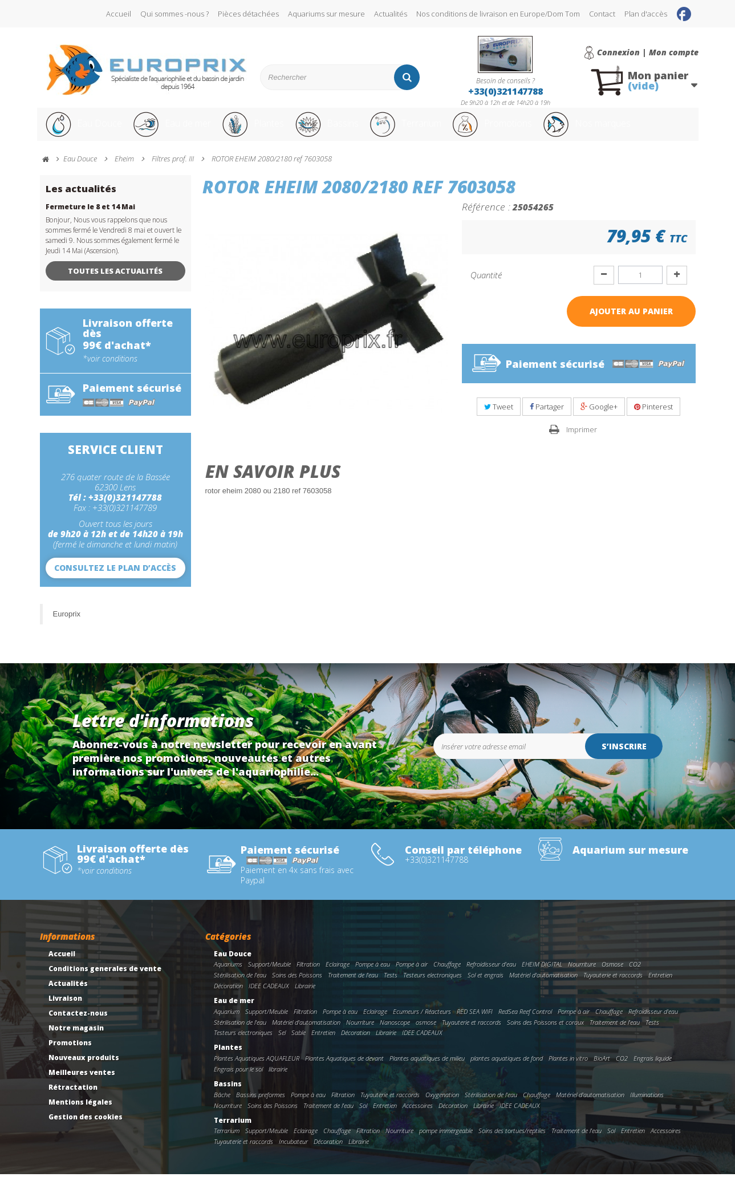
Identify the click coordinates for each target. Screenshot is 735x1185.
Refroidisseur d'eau (491, 975)
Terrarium (430, 130)
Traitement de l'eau (353, 985)
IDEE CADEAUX (269, 996)
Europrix (66, 624)
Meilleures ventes (81, 1083)
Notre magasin (76, 1039)
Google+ (599, 417)
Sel (282, 1043)
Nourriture (582, 975)
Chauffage (447, 975)
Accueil (118, 14)
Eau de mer (178, 130)
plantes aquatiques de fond (506, 1069)
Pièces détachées (248, 14)
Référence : (486, 217)
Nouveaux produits (83, 1068)
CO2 (635, 975)
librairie (278, 1080)
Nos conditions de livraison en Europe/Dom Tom (498, 14)
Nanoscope (395, 1033)
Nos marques (631, 130)
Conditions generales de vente (104, 979)
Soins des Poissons (297, 985)
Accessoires (418, 1116)
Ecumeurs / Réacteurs (422, 1022)
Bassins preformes (260, 1105)
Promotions (527, 130)
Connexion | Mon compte (648, 52)
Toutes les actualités (115, 282)
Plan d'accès (645, 14)
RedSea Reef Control (525, 1022)
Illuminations (647, 1105)
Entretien (660, 985)
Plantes (266, 130)
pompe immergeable (446, 1141)
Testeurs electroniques (432, 985)
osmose (426, 1033)
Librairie (305, 996)
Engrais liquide (653, 1069)
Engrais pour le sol (238, 1080)
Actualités (390, 14)
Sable (298, 1043)
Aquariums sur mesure (326, 14)
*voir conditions (110, 369)
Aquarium (226, 1022)
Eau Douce (83, 130)
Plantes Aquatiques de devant (344, 1069)
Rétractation (73, 1098)
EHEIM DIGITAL (542, 975)
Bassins (344, 130)
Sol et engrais (485, 985)
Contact (602, 14)
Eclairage (338, 975)
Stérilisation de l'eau (240, 985)
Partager (547, 417)
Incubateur (293, 1152)
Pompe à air (412, 975)
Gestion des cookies (85, 1128)
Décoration (228, 996)
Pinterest (653, 417)
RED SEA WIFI (475, 1022)
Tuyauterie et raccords (613, 985)
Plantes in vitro (568, 1069)
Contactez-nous (78, 1024)
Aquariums (228, 975)
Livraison (65, 1009)
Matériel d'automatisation (543, 985)
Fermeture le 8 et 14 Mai (90, 217)
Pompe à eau (372, 975)
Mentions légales (80, 1113)
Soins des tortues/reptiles (512, 1141)
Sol (363, 1116)
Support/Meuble (269, 975)
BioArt (602, 1069)
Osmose (612, 975)
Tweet (498, 417)
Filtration (308, 975)
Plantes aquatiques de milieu (427, 1069)
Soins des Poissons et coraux (545, 1033)
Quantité (486, 285)
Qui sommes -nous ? (174, 14)
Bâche (222, 1105)
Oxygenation (442, 1105)
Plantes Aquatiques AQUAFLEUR (256, 1069)
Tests (390, 985)
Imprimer (581, 440)
